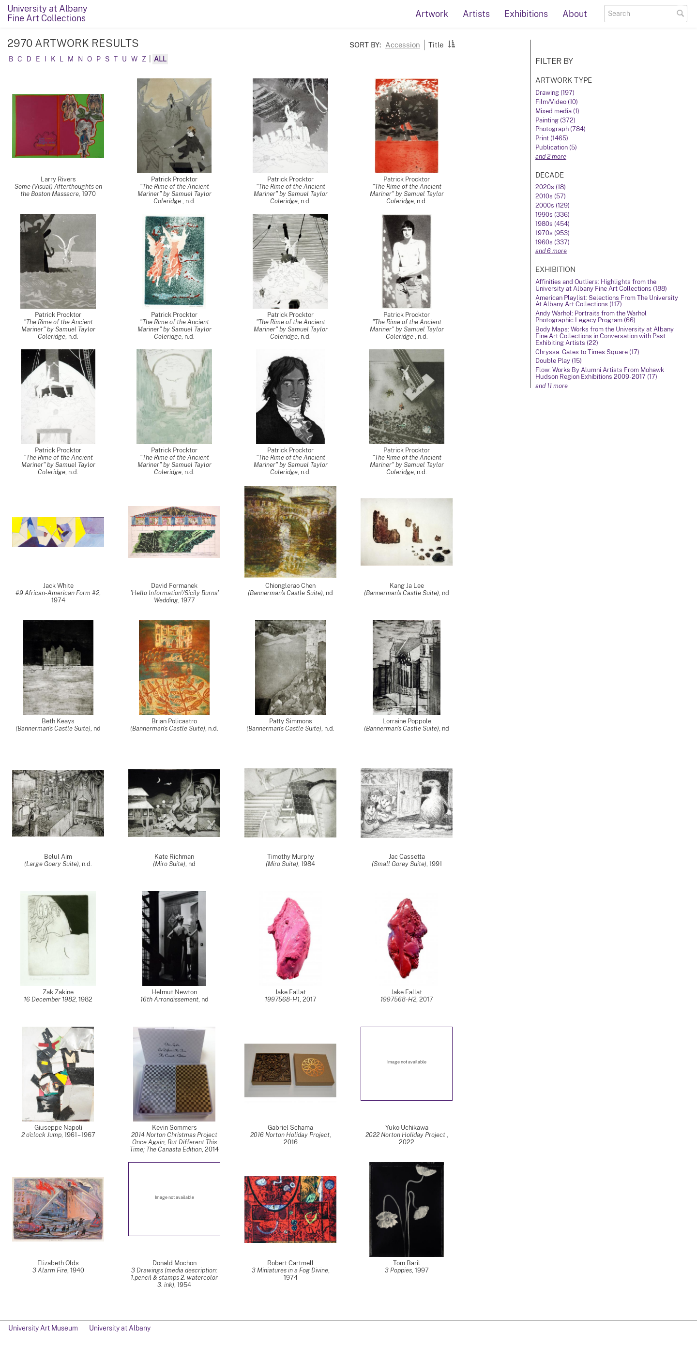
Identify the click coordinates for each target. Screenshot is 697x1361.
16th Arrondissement (169, 999)
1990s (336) (552, 214)
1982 (85, 999)
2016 (291, 1142)
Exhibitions (526, 14)
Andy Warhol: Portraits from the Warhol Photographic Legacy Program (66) (591, 317)
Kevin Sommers (174, 1127)
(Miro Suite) (169, 863)
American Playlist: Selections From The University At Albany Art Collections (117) (606, 301)
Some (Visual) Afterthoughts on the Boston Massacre (58, 190)
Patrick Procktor (174, 179)
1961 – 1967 (79, 1134)
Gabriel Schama (290, 1127)
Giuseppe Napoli (58, 1127)
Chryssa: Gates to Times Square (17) (587, 352)
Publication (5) (556, 147)
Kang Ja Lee (407, 585)
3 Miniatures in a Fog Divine (290, 1270)
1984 (308, 863)
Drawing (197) (555, 92)
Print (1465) (551, 138)
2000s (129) (552, 205)
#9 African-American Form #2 (57, 593)
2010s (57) (550, 196)
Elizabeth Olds (58, 1263)
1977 (188, 600)
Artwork (431, 14)
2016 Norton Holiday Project (290, 1134)
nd (329, 593)
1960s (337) (552, 242)
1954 (184, 1284)
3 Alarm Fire (49, 1270)
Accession (402, 44)
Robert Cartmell (290, 1263)
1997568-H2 (398, 999)
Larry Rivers (58, 179)
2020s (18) (550, 187)
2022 (406, 1142)
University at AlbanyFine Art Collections (47, 13)
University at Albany (120, 1328)
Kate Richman (174, 856)
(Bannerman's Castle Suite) (285, 593)
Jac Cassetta (407, 856)
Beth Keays (58, 721)
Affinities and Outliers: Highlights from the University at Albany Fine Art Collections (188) (601, 285)
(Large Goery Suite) (51, 863)
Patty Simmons (290, 721)
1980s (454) (552, 223)
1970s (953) (552, 233)
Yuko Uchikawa (406, 1127)
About (574, 14)
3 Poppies (398, 1270)
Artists (476, 14)
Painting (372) (555, 120)
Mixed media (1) (557, 111)
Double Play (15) (558, 360)
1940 (77, 1270)
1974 (58, 600)
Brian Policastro (174, 721)
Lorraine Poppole (406, 721)
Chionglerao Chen (290, 585)
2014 (212, 1149)
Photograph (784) (560, 129)
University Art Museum (43, 1328)
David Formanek (174, 585)
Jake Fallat (290, 992)
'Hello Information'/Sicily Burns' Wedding (174, 596)
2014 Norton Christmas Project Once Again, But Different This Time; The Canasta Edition (173, 1142)
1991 (435, 863)
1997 (422, 1270)
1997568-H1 (282, 999)
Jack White (58, 585)
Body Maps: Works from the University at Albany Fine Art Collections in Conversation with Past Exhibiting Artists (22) (604, 336)
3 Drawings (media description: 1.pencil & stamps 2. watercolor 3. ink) (174, 1277)
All (160, 59)
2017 (310, 999)
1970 (89, 193)
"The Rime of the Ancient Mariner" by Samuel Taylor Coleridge (174, 194)
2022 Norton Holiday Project (406, 1134)
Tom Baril (406, 1263)
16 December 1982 (50, 999)
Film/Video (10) (556, 101)
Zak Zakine (58, 992)
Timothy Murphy (290, 856)
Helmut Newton (174, 992)
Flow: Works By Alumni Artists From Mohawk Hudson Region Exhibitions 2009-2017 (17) (599, 373)
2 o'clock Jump (41, 1134)
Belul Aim (58, 856)
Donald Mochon (174, 1263)
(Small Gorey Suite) (399, 863)
